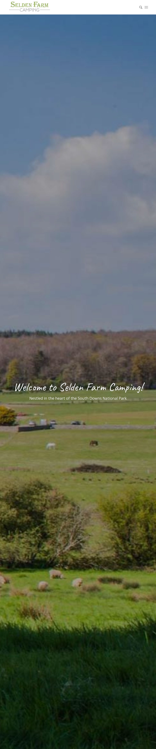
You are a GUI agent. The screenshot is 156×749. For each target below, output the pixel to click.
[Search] (139, 7)
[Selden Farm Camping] (29, 7)
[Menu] (146, 7)
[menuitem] (139, 7)
